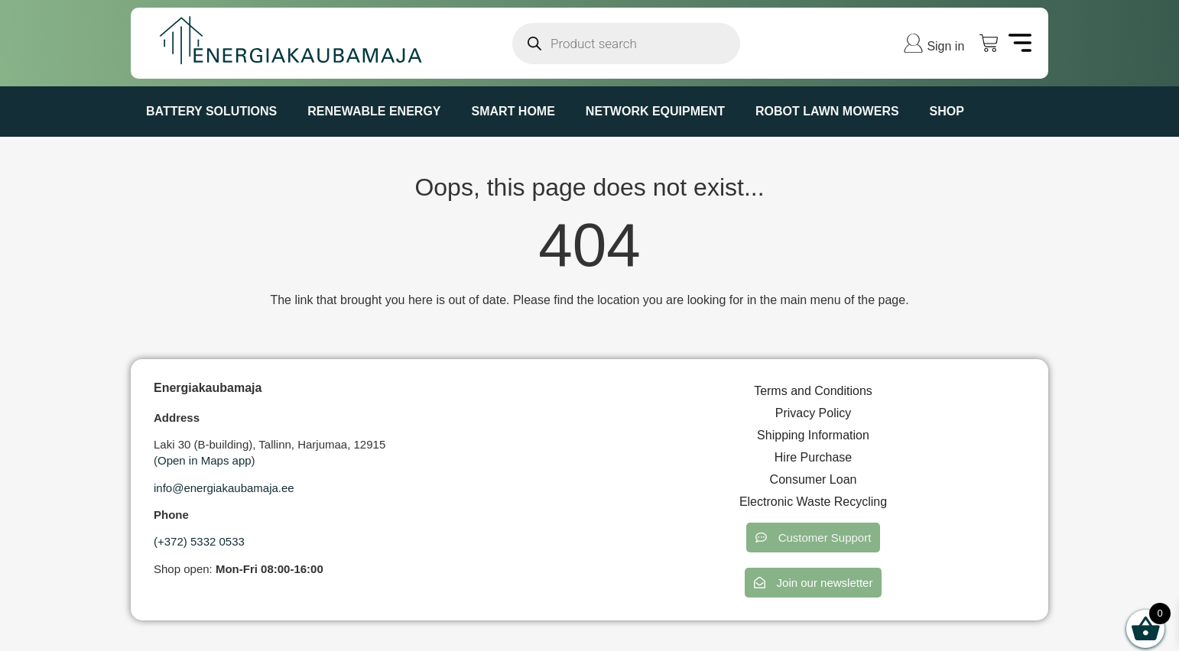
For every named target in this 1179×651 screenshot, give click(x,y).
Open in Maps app (205, 460)
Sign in (945, 46)
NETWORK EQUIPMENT (655, 111)
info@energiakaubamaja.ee (224, 487)
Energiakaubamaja (207, 387)
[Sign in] (913, 43)
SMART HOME (513, 111)
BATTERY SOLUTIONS (211, 111)
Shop (947, 111)
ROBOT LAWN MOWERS (827, 111)
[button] (813, 537)
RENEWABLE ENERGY (373, 111)
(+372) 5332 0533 (199, 541)
